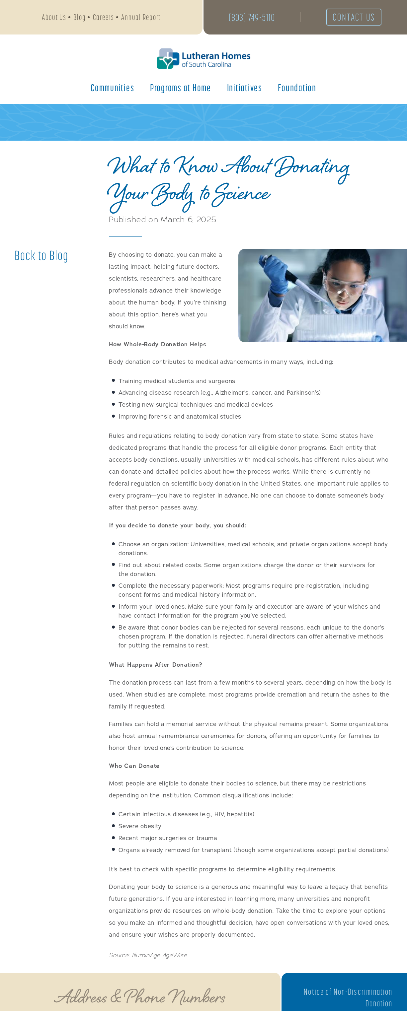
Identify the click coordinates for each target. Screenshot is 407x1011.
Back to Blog (41, 255)
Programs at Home (180, 88)
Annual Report (141, 17)
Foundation (297, 88)
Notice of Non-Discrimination (347, 991)
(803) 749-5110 (252, 17)
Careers (103, 17)
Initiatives (244, 88)
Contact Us (354, 17)
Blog (79, 17)
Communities (112, 88)
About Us (54, 17)
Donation (378, 1003)
